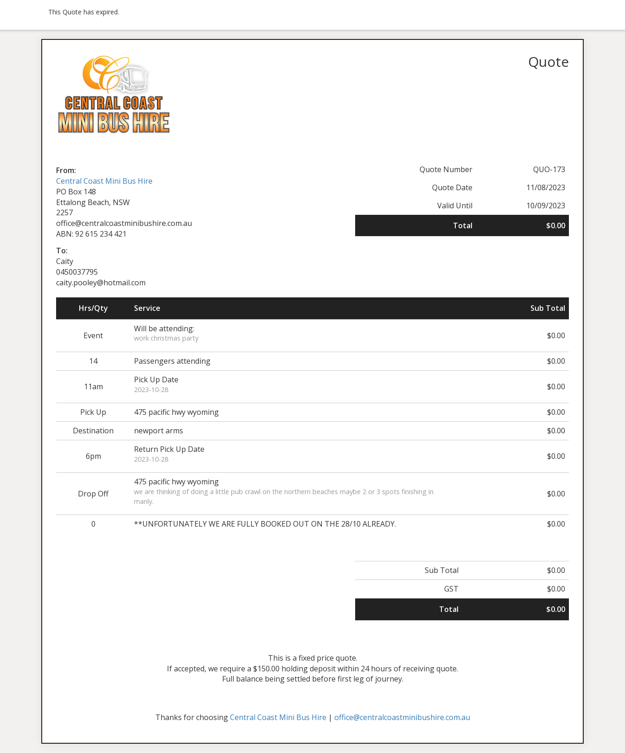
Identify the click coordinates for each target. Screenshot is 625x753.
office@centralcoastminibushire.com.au (402, 717)
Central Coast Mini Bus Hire (104, 181)
